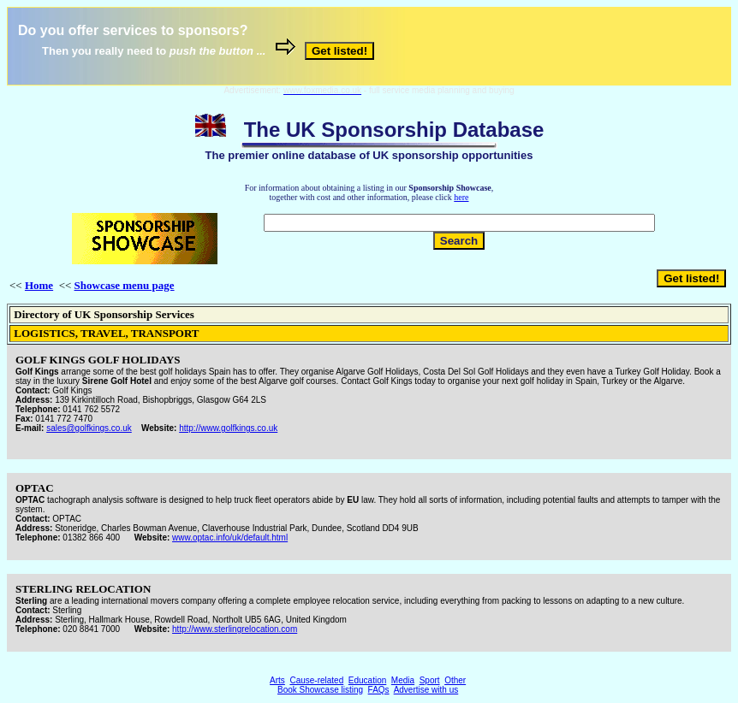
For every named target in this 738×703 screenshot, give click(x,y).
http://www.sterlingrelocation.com (234, 629)
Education (367, 680)
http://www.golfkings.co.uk (228, 428)
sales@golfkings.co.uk (89, 428)
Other (455, 680)
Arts (277, 680)
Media (402, 680)
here (461, 197)
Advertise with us (426, 689)
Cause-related (316, 680)
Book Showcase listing (320, 689)
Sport (430, 680)
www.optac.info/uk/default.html (230, 537)
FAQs (379, 689)
